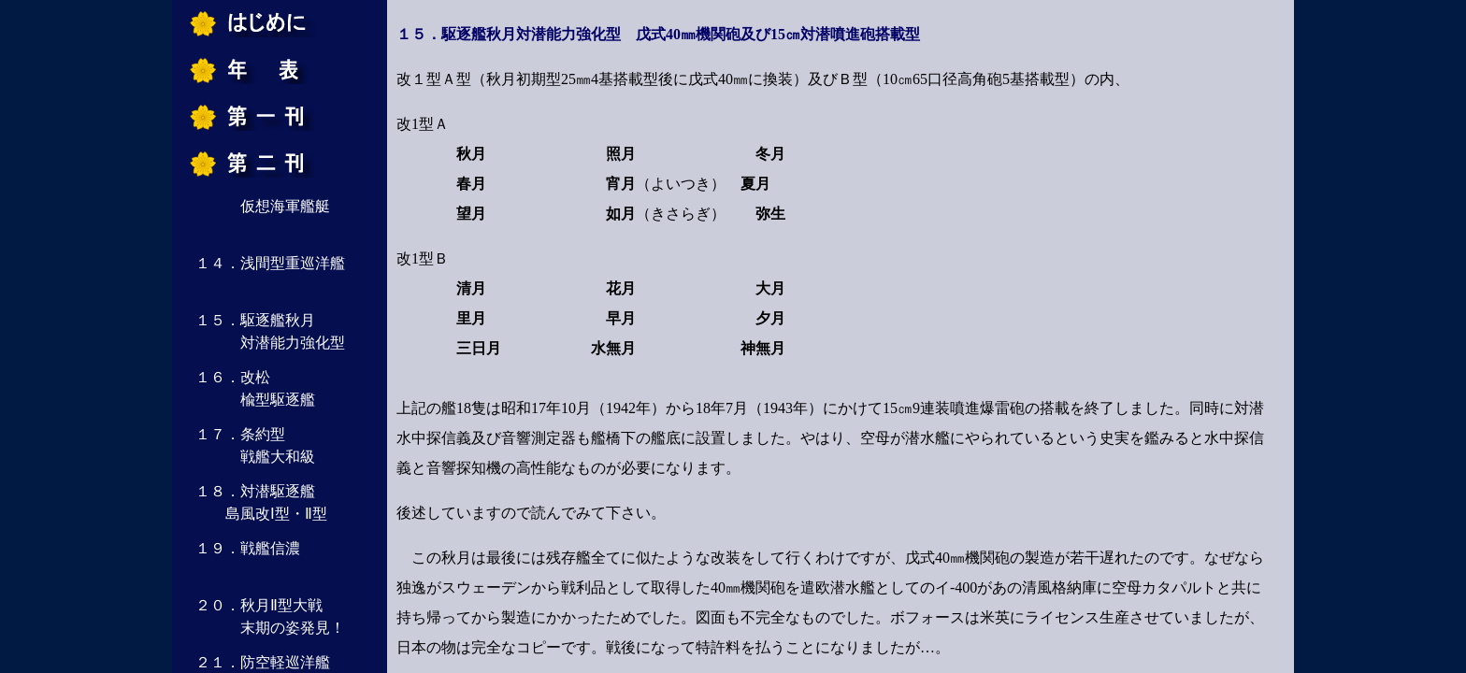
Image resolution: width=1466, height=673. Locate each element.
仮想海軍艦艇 (262, 205)
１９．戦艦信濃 (247, 547)
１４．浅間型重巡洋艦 (270, 262)
